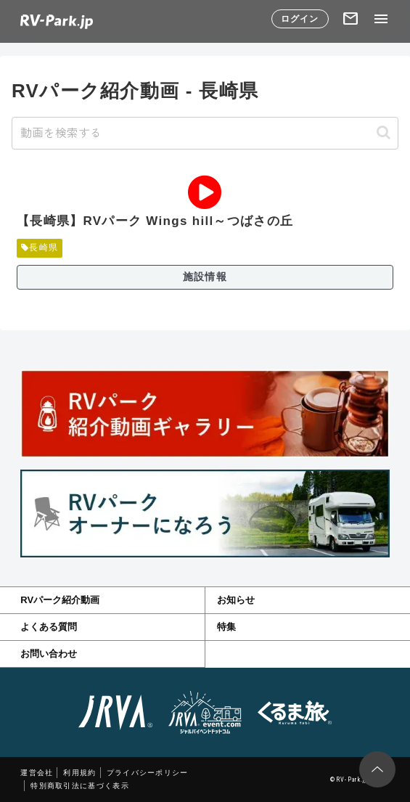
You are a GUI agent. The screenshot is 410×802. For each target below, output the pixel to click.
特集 (226, 626)
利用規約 (79, 773)
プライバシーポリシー (148, 773)
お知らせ (236, 599)
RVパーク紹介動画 (59, 599)
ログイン (300, 19)
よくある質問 (48, 626)
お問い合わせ (48, 653)
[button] (383, 132)
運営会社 (36, 773)
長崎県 (39, 247)
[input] (205, 133)
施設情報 (205, 276)
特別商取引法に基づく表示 (79, 786)
